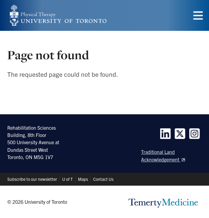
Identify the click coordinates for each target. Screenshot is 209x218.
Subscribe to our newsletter (32, 179)
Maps (83, 179)
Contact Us (103, 179)
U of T (67, 179)
